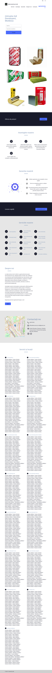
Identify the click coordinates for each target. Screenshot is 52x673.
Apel (8, 303)
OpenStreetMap (22, 336)
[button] (15, 325)
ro (42, 0)
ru (45, 0)
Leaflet (17, 336)
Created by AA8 (11, 671)
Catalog (43, 119)
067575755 (32, 322)
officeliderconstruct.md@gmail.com (37, 325)
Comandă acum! (41, 209)
